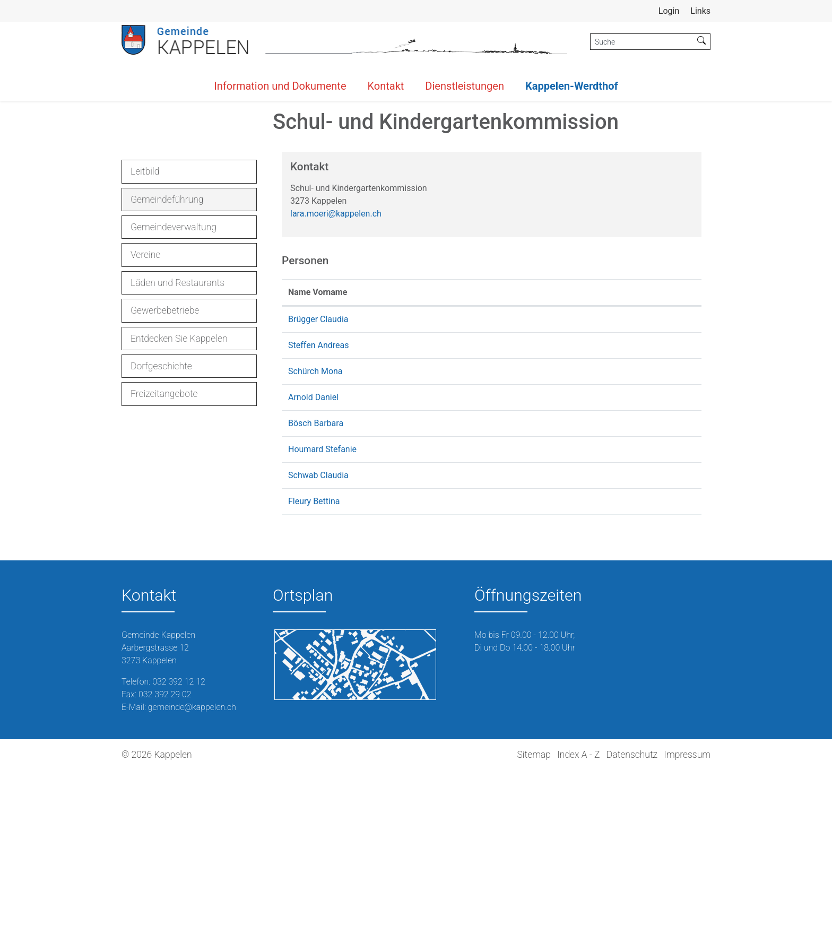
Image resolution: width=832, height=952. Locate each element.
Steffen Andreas (318, 528)
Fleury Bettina (314, 684)
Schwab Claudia (318, 658)
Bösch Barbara (315, 606)
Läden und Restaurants (177, 465)
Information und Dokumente (280, 86)
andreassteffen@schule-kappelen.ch (553, 528)
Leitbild (145, 354)
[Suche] (642, 41)
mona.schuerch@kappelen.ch (540, 554)
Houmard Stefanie (322, 632)
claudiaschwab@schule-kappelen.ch (552, 658)
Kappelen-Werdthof (571, 86)
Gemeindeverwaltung (173, 409)
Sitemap (533, 936)
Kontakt (385, 86)
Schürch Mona (315, 554)
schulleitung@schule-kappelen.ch (547, 684)
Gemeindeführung (167, 384)
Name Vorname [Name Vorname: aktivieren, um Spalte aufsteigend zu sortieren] (317, 475)
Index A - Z (578, 936)
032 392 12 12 (178, 864)
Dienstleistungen (464, 86)
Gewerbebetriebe (165, 493)
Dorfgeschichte (161, 548)
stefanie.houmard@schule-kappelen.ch (557, 632)
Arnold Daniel (313, 580)
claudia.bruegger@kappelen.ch (542, 502)
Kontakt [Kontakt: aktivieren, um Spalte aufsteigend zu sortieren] (499, 475)
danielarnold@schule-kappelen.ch (547, 580)
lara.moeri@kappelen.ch (336, 396)
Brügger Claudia (318, 502)
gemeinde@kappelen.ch (192, 889)
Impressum (687, 936)
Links (700, 11)
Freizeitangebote (164, 576)
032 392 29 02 (165, 876)
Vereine (145, 437)
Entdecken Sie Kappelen (179, 520)
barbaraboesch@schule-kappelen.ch (552, 606)
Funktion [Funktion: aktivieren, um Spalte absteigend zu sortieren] (419, 475)
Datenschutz (631, 936)
